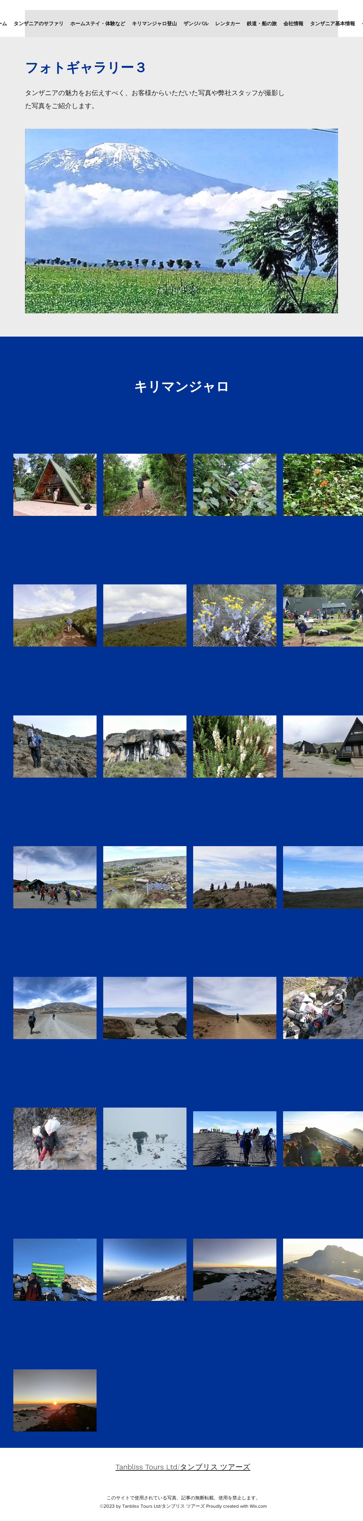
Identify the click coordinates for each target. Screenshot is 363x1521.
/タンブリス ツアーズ (183, 1467)
